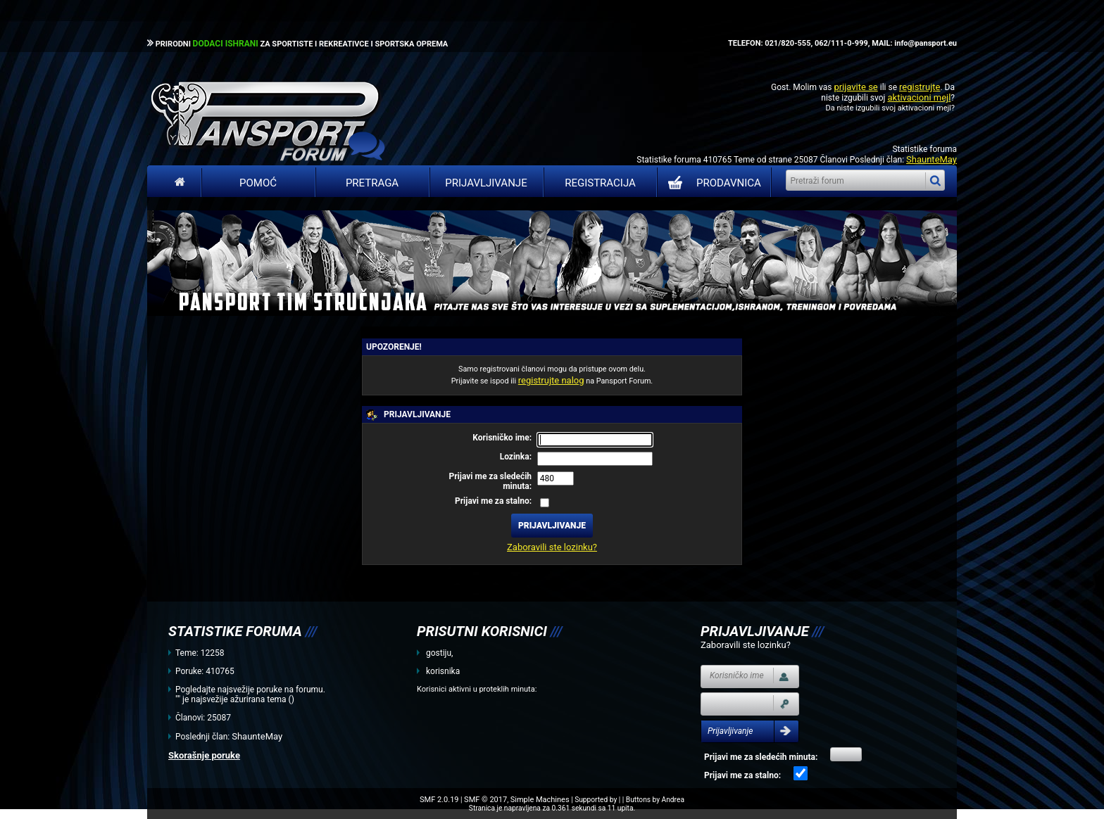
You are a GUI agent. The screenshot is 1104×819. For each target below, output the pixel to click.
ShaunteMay (931, 159)
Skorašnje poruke (204, 755)
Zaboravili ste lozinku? (552, 547)
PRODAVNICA (711, 183)
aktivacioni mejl (919, 97)
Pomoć (258, 183)
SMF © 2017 (485, 799)
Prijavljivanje (486, 183)
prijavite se (855, 87)
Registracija (600, 183)
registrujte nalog (551, 380)
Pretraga (372, 183)
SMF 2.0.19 (439, 799)
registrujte (919, 87)
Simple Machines (540, 799)
